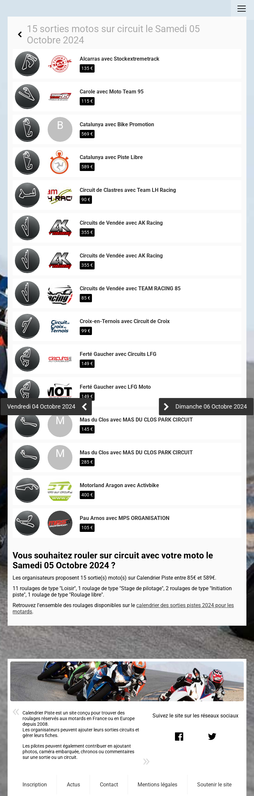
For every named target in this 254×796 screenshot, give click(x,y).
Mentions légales (157, 784)
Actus (73, 784)
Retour (19, 34)
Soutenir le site (214, 784)
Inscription (34, 784)
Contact (109, 784)
